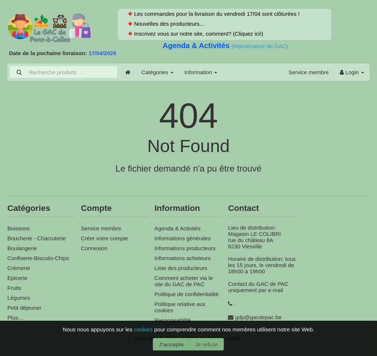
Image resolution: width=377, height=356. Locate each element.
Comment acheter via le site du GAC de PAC (184, 281)
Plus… (15, 317)
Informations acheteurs (183, 258)
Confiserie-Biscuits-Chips (38, 258)
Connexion (94, 248)
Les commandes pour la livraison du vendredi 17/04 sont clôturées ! (216, 14)
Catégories (157, 72)
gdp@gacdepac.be (258, 317)
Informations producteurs (185, 248)
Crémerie (18, 268)
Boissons (18, 228)
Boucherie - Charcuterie (36, 238)
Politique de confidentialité (187, 294)
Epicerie (17, 278)
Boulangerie (22, 248)
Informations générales (183, 238)
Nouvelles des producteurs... (168, 24)
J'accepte (171, 344)
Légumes (18, 298)
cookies (144, 329)
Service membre (309, 72)
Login (352, 72)
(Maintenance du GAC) (260, 46)
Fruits (14, 288)
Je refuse (206, 344)
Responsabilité (173, 320)
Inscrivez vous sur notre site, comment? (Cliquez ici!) (198, 33)
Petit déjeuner (24, 308)
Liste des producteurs (181, 268)
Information (200, 72)
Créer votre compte (104, 238)
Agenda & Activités (197, 46)
